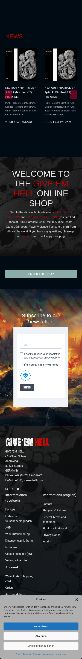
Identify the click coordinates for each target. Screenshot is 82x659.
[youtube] (18, 489)
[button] (76, 599)
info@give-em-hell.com (28, 480)
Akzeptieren (41, 626)
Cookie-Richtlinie (23, 654)
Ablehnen (40, 635)
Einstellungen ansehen (41, 645)
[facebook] (12, 489)
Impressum (61, 654)
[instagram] (6, 489)
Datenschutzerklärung (43, 654)
